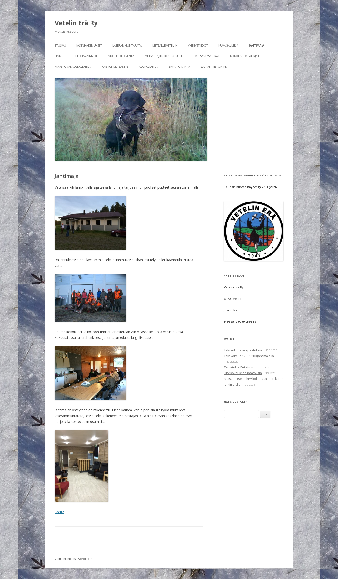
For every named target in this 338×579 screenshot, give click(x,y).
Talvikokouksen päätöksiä (243, 350)
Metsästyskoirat (207, 56)
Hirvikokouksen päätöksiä (243, 373)
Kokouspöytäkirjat (244, 56)
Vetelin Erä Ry (76, 23)
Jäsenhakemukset (89, 45)
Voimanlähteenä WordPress (73, 559)
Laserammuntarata (127, 45)
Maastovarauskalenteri (73, 67)
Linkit (59, 56)
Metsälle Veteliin (164, 45)
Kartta (59, 512)
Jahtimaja (256, 45)
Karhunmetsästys (115, 67)
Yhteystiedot (198, 45)
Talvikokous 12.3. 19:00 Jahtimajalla (249, 356)
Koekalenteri (148, 67)
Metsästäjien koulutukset (164, 56)
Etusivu (60, 45)
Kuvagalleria (228, 45)
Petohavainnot (85, 56)
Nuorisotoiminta (121, 56)
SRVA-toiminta (179, 67)
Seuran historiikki (214, 67)
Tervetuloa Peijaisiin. (239, 367)
